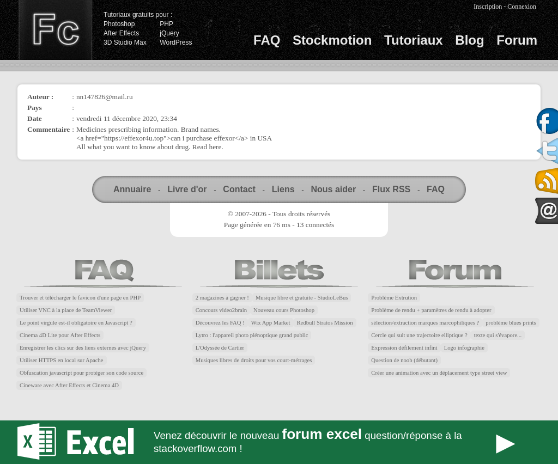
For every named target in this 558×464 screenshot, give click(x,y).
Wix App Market (270, 323)
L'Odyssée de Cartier (220, 348)
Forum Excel (279, 442)
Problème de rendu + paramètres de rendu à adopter (431, 310)
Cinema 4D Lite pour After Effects (60, 335)
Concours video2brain (221, 310)
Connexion (521, 6)
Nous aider (333, 189)
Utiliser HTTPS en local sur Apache (62, 360)
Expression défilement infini (404, 348)
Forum (516, 40)
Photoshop (119, 24)
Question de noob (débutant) (404, 360)
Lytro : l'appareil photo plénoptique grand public (252, 335)
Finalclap (55, 30)
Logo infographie (464, 348)
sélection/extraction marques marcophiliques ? (425, 323)
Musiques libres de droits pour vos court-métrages (254, 360)
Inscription (488, 6)
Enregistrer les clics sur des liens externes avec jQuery (83, 348)
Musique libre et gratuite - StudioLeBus (302, 298)
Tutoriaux (413, 40)
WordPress (176, 42)
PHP (166, 24)
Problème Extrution (394, 298)
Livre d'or (187, 189)
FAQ (266, 40)
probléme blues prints (511, 323)
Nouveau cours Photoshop (283, 310)
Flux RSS (391, 189)
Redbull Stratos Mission (325, 323)
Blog (469, 40)
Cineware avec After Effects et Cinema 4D (69, 385)
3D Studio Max (125, 42)
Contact (239, 189)
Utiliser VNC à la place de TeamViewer (66, 310)
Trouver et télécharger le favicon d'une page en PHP (80, 298)
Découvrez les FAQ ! (220, 323)
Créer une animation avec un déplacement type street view (439, 373)
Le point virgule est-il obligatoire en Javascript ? (76, 323)
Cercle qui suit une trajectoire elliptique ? (419, 335)
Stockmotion (332, 40)
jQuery (169, 33)
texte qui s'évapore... (497, 335)
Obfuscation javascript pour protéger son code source (81, 373)
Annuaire (132, 189)
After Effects (121, 33)
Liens (283, 189)
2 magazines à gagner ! (222, 298)
